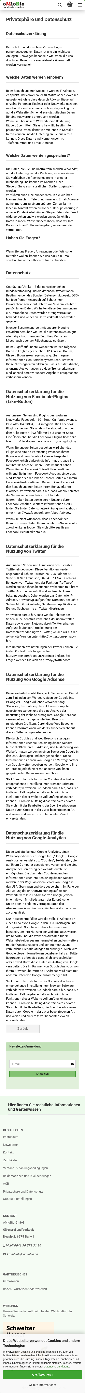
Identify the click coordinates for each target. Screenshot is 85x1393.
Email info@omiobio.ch (20, 1254)
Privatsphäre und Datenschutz (23, 1191)
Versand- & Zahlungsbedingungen (25, 1168)
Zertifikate (10, 1160)
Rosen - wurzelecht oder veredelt (25, 1289)
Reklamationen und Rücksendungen (27, 1176)
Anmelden (42, 1073)
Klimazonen (11, 1281)
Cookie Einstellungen (17, 1199)
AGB (6, 1183)
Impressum (10, 1137)
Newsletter (10, 1145)
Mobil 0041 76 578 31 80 (22, 1245)
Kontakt (8, 1152)
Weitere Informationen (43, 1385)
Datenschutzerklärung (56, 1366)
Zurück (22, 1028)
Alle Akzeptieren (42, 1374)
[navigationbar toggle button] (80, 5)
